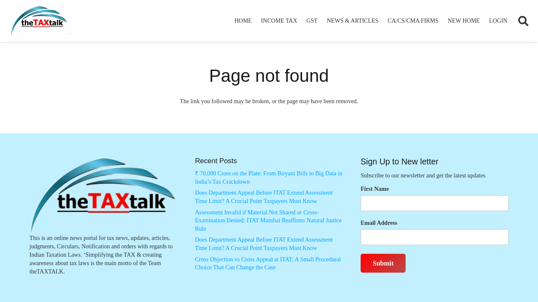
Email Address (379, 223)
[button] (523, 20)
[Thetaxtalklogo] (39, 21)
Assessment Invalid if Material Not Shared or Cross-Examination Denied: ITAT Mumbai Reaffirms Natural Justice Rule (268, 220)
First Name (375, 189)
